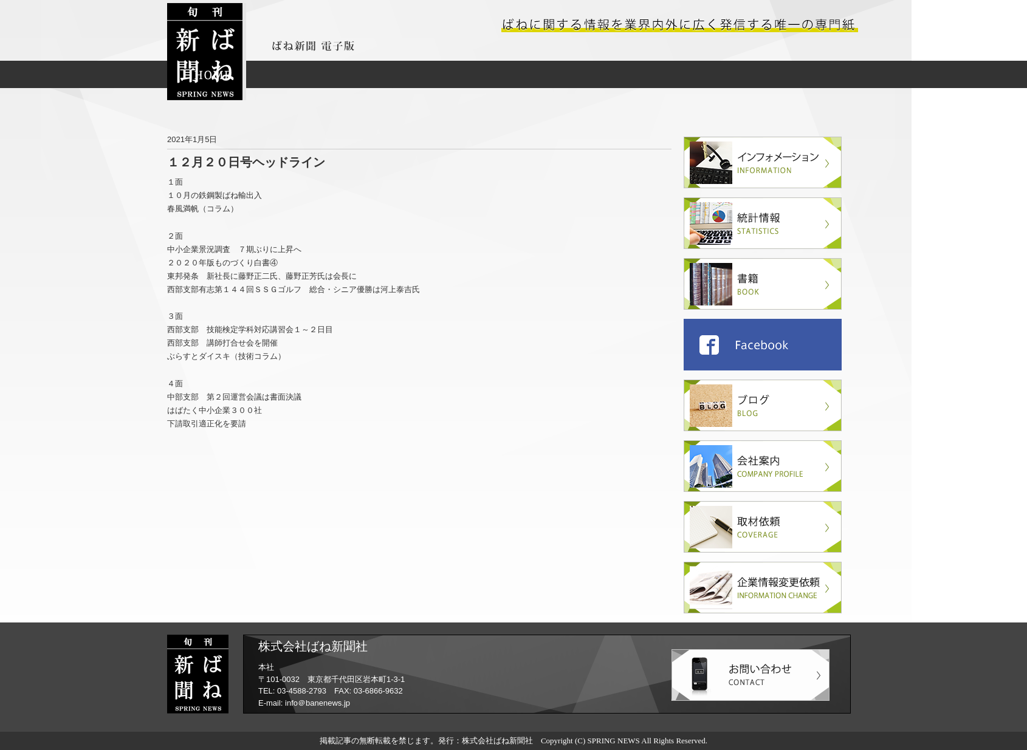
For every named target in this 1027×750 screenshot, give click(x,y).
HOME (212, 74)
